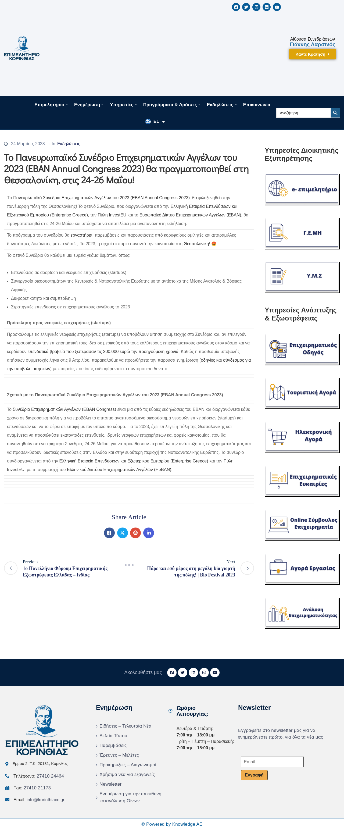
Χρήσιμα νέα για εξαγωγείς (127, 774)
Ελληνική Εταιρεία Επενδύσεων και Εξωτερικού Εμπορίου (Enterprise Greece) (133, 461)
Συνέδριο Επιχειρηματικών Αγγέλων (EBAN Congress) (64, 409)
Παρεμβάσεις (113, 745)
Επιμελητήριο (51, 104)
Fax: (32, 787)
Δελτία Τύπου (113, 735)
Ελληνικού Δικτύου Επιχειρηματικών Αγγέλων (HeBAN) (119, 469)
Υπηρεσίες (124, 104)
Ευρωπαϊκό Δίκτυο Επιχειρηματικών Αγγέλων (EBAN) (190, 215)
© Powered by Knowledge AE (171, 824)
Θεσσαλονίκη (196, 243)
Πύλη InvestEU (112, 215)
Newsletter (110, 784)
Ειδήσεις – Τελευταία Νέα (125, 726)
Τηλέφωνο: (38, 776)
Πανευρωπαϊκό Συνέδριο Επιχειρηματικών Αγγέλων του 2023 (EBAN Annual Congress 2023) (101, 197)
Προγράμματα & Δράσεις (172, 104)
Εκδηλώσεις (222, 104)
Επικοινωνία (257, 104)
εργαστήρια (81, 235)
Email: (38, 799)
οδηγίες (208, 360)
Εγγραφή (254, 775)
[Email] (272, 762)
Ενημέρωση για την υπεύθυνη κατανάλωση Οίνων (130, 797)
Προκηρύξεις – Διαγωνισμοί (127, 764)
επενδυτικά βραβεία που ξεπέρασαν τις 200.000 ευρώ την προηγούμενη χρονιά (103, 351)
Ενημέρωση (89, 104)
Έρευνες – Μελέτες (119, 755)
